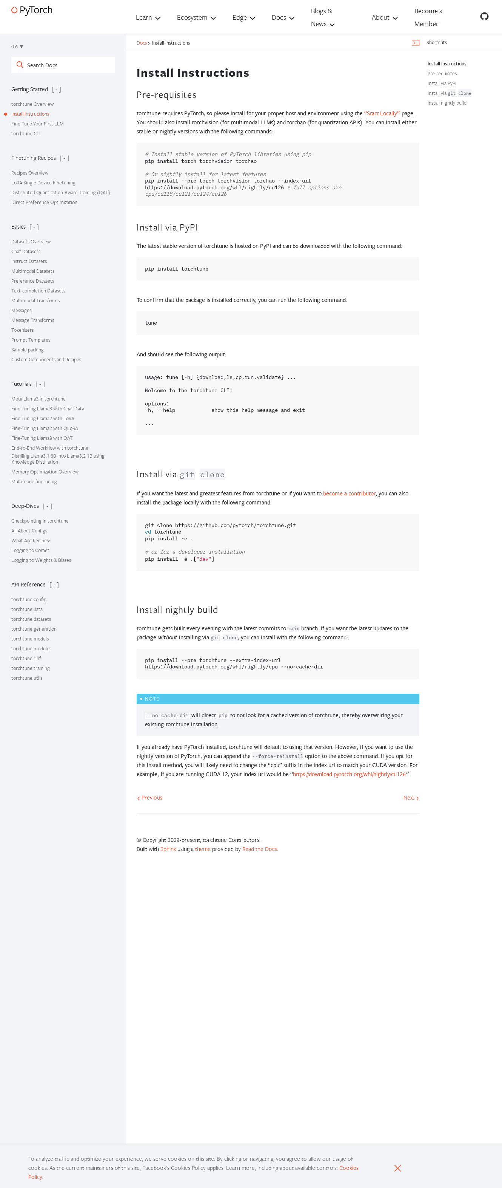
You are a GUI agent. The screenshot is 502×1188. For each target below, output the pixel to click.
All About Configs (29, 530)
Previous (149, 797)
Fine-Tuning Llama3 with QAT (42, 438)
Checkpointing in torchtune (40, 521)
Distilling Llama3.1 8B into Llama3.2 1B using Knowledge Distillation (58, 459)
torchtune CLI (25, 133)
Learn (144, 17)
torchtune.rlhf (26, 658)
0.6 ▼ (17, 46)
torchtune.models (30, 639)
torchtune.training (30, 668)
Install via (449, 93)
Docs (279, 17)
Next (411, 797)
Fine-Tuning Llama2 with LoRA (42, 418)
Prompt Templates (30, 340)
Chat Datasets (25, 251)
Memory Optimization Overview (45, 472)
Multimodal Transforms (35, 300)
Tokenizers (22, 330)
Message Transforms (32, 320)
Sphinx (168, 848)
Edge (240, 17)
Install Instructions (30, 114)
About (381, 17)
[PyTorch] (31, 11)
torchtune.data (27, 609)
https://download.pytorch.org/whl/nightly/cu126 (349, 774)
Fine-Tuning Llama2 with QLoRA (44, 428)
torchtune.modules (31, 648)
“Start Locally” (382, 113)
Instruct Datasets (29, 261)
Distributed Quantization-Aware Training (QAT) (60, 192)
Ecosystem (192, 17)
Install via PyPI (442, 83)
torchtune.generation (34, 629)
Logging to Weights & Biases (41, 560)
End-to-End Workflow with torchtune (49, 448)
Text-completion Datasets (38, 291)
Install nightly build (447, 103)
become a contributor (349, 493)
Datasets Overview (31, 241)
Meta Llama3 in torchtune (38, 399)
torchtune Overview (32, 104)
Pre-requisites (442, 73)
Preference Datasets (32, 281)
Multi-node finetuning (34, 481)
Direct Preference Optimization (44, 202)
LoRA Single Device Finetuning (43, 182)
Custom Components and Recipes (46, 359)
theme (203, 848)
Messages (21, 310)
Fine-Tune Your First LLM (37, 124)
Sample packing (27, 349)
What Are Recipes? (31, 540)
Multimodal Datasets (32, 271)
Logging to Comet (30, 550)
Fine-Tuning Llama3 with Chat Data (47, 408)
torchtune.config (28, 599)
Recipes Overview (29, 173)
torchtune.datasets (31, 619)
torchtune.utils (26, 678)
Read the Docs (259, 848)
